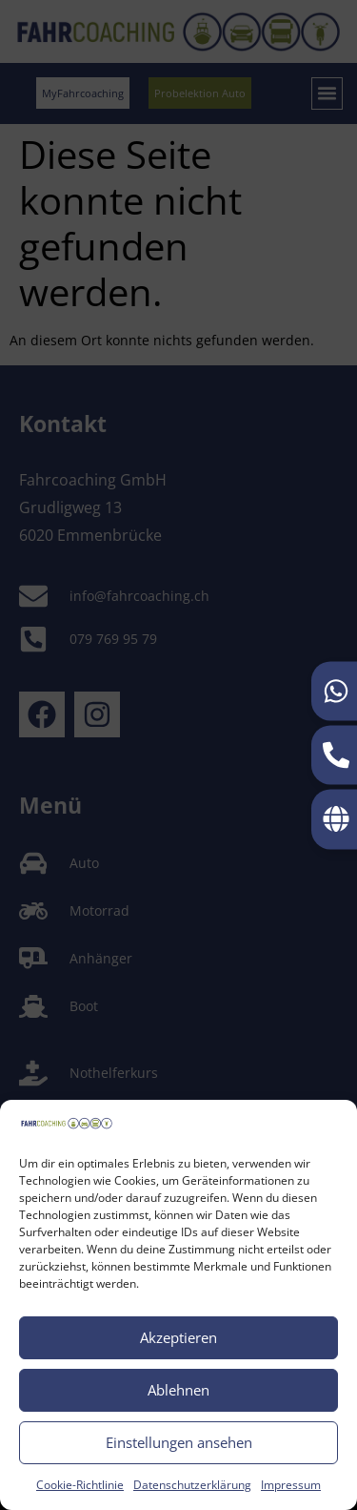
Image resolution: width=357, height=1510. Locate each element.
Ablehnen (178, 1389)
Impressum (291, 1485)
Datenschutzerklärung (192, 1485)
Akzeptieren (178, 1337)
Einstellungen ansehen (179, 1442)
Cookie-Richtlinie (80, 1485)
